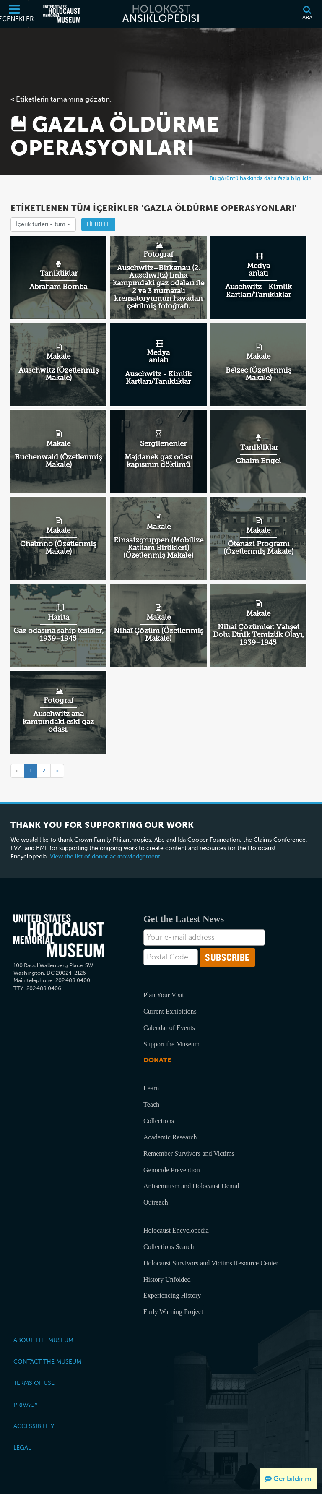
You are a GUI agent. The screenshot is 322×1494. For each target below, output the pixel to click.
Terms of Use (34, 1383)
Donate (157, 1060)
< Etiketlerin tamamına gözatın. (61, 99)
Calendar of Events (169, 1027)
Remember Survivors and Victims (188, 1153)
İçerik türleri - (43, 224)
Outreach (155, 1202)
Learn (151, 1088)
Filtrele (98, 224)
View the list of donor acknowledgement (105, 856)
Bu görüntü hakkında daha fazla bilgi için (261, 178)
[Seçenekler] (14, 14)
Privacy (25, 1404)
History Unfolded (166, 1279)
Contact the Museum (47, 1361)
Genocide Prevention (171, 1169)
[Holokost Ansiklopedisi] (161, 14)
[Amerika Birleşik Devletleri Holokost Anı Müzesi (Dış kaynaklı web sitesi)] (61, 14)
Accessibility (33, 1426)
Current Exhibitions (170, 1011)
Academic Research (170, 1137)
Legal (22, 1447)
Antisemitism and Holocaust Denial (191, 1185)
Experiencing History (172, 1295)
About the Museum (43, 1340)
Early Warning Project (173, 1311)
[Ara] (307, 14)
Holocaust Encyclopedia (176, 1230)
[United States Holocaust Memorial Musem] (58, 935)
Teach (151, 1104)
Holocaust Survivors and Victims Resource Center (210, 1263)
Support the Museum (171, 1044)
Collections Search (168, 1246)
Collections (158, 1120)
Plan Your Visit (163, 995)
